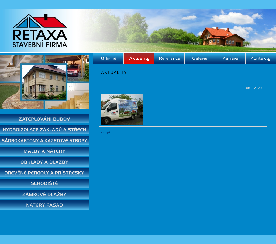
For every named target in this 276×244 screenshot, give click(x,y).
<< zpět (106, 132)
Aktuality (114, 72)
